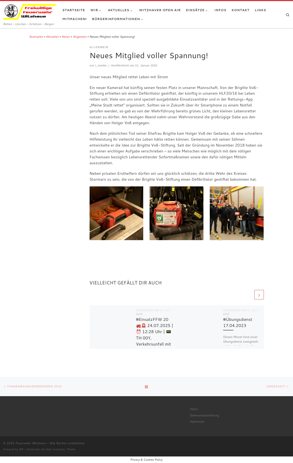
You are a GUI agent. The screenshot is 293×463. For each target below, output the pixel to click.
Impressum (197, 421)
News (66, 36)
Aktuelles (52, 36)
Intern (194, 409)
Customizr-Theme (64, 449)
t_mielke (101, 65)
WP (21, 449)
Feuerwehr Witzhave (31, 443)
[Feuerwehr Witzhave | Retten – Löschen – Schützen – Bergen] (29, 11)
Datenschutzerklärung (204, 415)
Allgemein (80, 36)
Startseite (36, 36)
